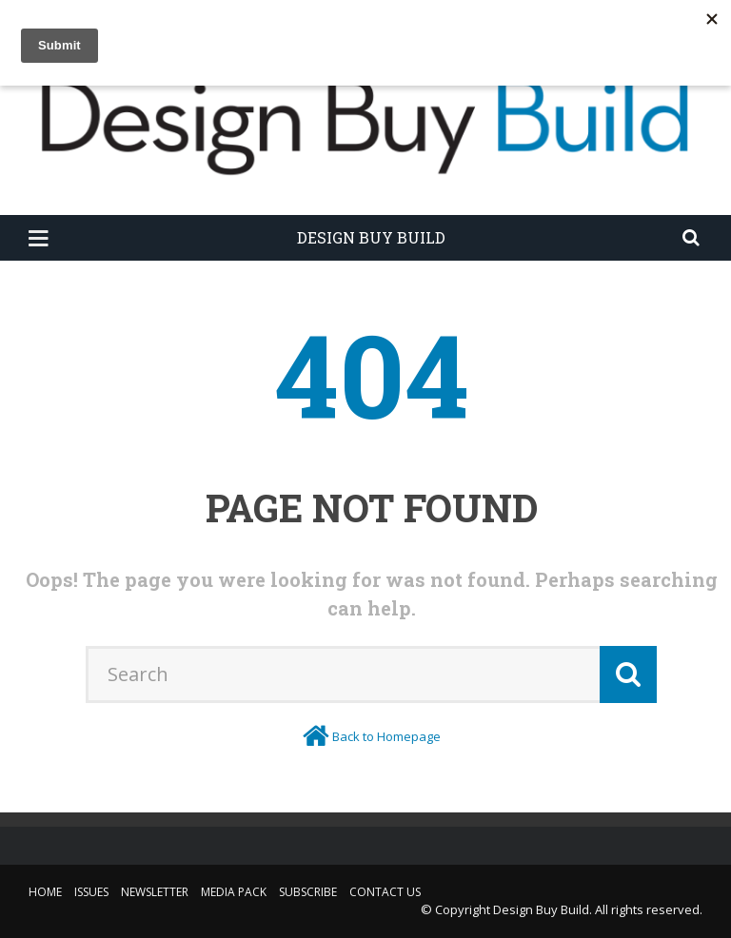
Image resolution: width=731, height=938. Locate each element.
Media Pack (234, 892)
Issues (91, 892)
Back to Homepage (386, 736)
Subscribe (308, 892)
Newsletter (154, 892)
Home (45, 892)
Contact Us (385, 892)
